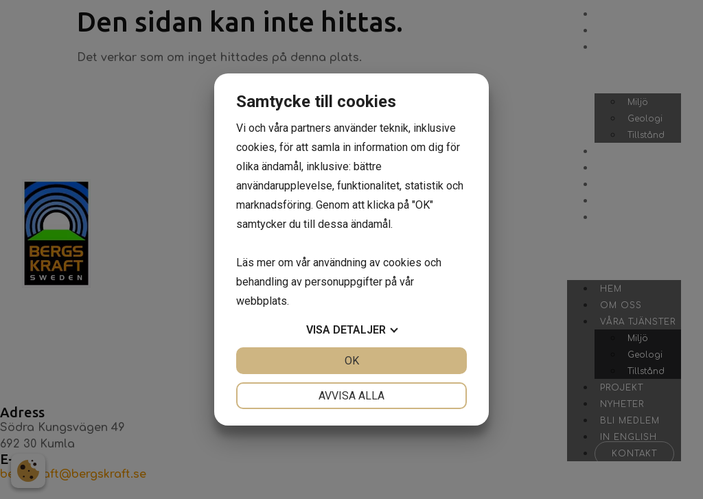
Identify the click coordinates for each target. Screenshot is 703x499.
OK (352, 360)
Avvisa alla (351, 395)
